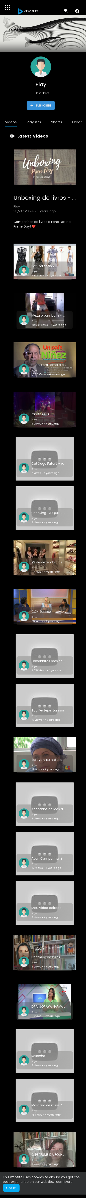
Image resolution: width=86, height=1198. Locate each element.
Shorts (56, 122)
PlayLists (34, 122)
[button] (77, 11)
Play (41, 84)
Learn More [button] (63, 1181)
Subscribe (41, 106)
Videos (11, 122)
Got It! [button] (11, 1188)
